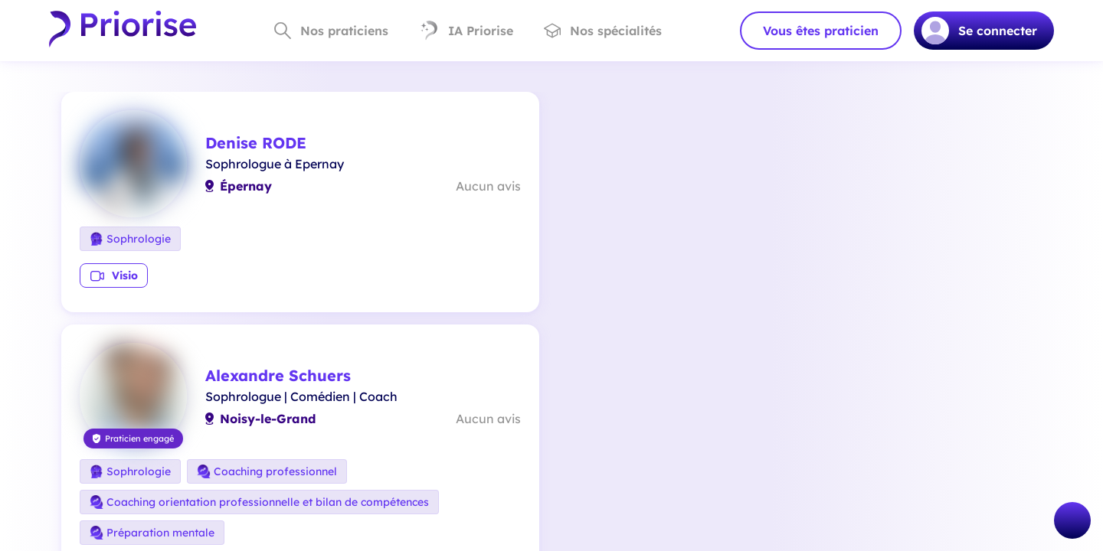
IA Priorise (466, 31)
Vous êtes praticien (821, 30)
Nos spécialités (603, 30)
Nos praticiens (331, 30)
